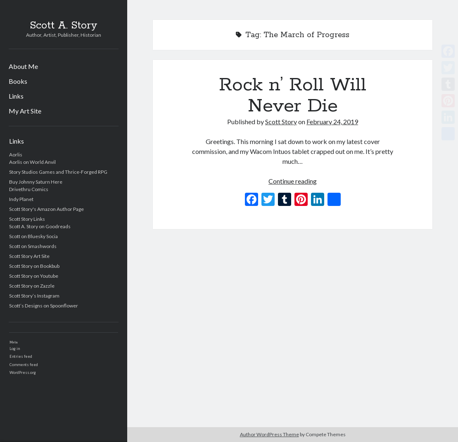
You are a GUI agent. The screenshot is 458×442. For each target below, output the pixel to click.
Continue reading (292, 181)
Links (16, 96)
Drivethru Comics (28, 189)
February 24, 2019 (332, 121)
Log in (14, 348)
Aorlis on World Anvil (32, 162)
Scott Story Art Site (29, 256)
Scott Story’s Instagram (34, 296)
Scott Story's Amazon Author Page (46, 209)
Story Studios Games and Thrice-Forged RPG (58, 172)
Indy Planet (21, 199)
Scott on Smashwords (33, 246)
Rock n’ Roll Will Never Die (292, 95)
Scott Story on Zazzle (32, 286)
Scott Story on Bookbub (34, 266)
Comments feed (23, 364)
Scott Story (281, 121)
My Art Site (25, 111)
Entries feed (20, 356)
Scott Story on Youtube (33, 276)
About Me (23, 66)
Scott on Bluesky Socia (33, 236)
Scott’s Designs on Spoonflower (43, 306)
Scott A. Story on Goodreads (40, 226)
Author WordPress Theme (269, 434)
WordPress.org (22, 372)
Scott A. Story (63, 25)
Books (18, 81)
